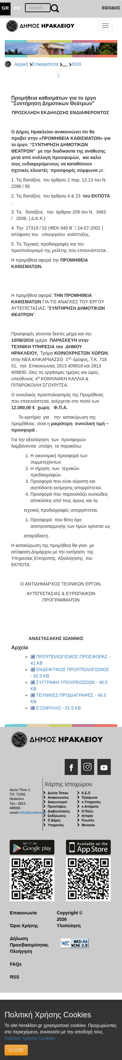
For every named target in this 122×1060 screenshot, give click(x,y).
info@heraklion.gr (32, 812)
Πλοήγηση (21, 951)
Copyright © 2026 (69, 916)
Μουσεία (88, 825)
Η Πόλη (87, 811)
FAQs (16, 964)
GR (5, 8)
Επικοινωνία (23, 912)
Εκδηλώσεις (57, 816)
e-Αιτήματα (90, 806)
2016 (76, 64)
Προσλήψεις (57, 806)
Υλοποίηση (69, 925)
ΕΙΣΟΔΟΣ (111, 7)
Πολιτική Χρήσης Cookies (29, 1038)
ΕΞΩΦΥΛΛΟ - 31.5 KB (58, 708)
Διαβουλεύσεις (59, 811)
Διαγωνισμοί (57, 802)
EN (17, 8)
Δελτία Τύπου (58, 793)
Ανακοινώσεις (58, 797)
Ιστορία (87, 816)
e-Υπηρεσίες (91, 802)
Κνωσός (88, 820)
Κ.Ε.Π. (86, 793)
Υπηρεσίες (56, 825)
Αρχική (21, 64)
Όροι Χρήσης (24, 925)
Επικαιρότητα (45, 64)
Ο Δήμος (54, 820)
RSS (14, 977)
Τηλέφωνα (89, 797)
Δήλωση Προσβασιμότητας (28, 941)
